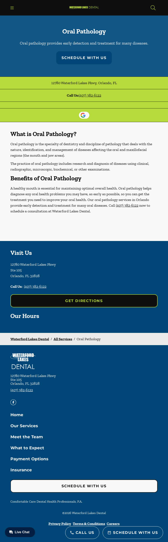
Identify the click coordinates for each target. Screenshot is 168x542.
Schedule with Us (84, 58)
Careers (113, 523)
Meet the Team (26, 436)
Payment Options (29, 458)
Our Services (24, 425)
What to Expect (27, 447)
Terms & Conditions (89, 523)
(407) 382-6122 (90, 95)
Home (16, 414)
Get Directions (84, 301)
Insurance (21, 469)
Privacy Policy (59, 523)
